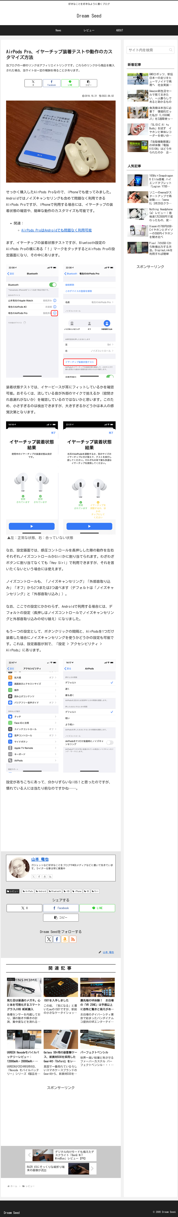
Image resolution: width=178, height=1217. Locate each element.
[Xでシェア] (33, 83)
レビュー (12, 891)
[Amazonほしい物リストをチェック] (44, 876)
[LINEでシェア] (70, 83)
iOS (67, 891)
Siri (95, 891)
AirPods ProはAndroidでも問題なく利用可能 (56, 230)
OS (86, 891)
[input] (150, 50)
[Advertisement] (61, 1115)
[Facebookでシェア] (51, 83)
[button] (88, 83)
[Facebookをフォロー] (39, 876)
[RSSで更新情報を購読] (50, 876)
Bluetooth (55, 891)
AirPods (28, 891)
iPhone (76, 891)
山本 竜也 (39, 859)
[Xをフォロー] (33, 876)
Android (41, 891)
